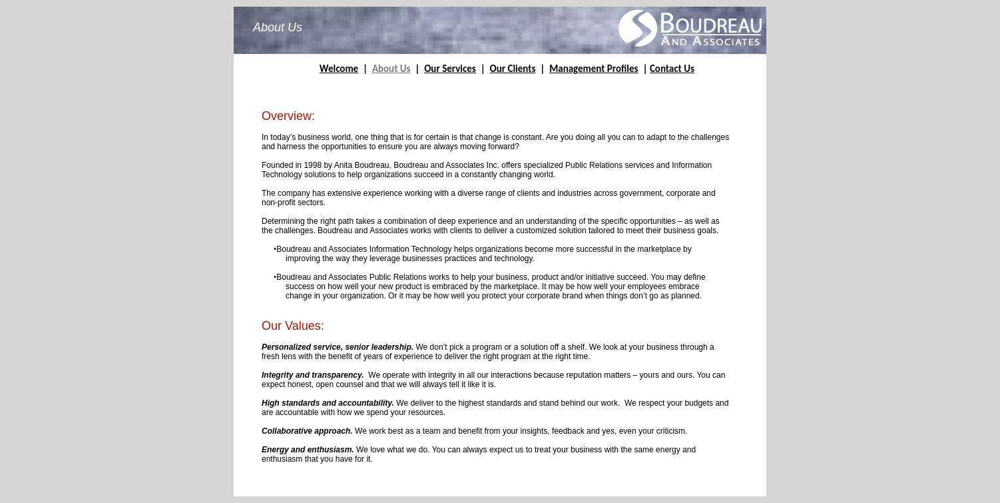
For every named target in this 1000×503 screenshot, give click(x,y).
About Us (391, 69)
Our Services (450, 69)
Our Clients (513, 69)
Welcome (339, 69)
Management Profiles (593, 69)
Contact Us (672, 69)
